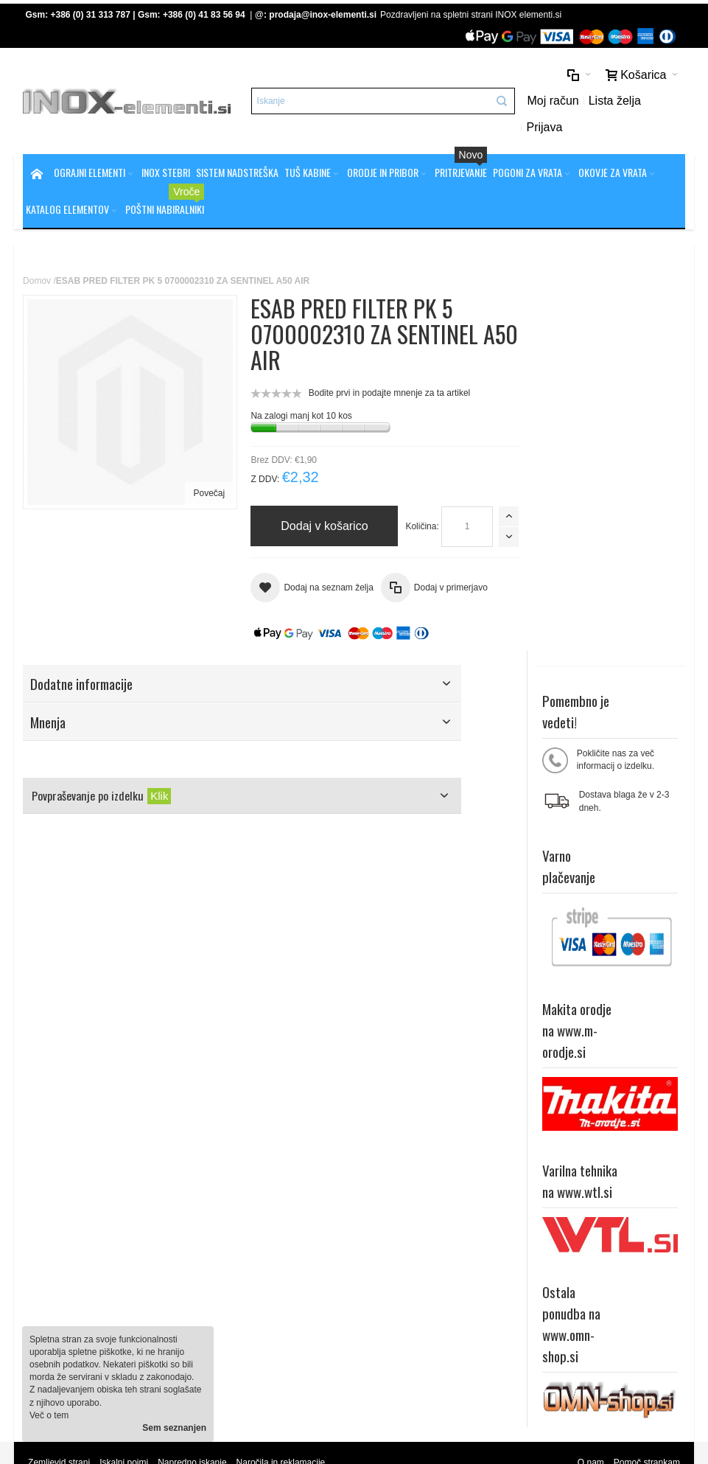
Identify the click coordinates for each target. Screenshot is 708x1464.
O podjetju (234, 1229)
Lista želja (615, 100)
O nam (591, 1128)
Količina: (272, 526)
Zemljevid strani (59, 1128)
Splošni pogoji (241, 1204)
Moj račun (554, 100)
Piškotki (229, 1216)
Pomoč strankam (647, 1128)
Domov (37, 281)
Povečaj (206, 490)
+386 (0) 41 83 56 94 (204, 15)
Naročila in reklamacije (281, 1128)
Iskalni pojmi (123, 1128)
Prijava (546, 127)
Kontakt (229, 1241)
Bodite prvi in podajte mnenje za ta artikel (386, 393)
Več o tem (49, 1415)
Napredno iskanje (192, 1128)
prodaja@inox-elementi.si (322, 15)
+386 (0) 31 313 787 (90, 15)
